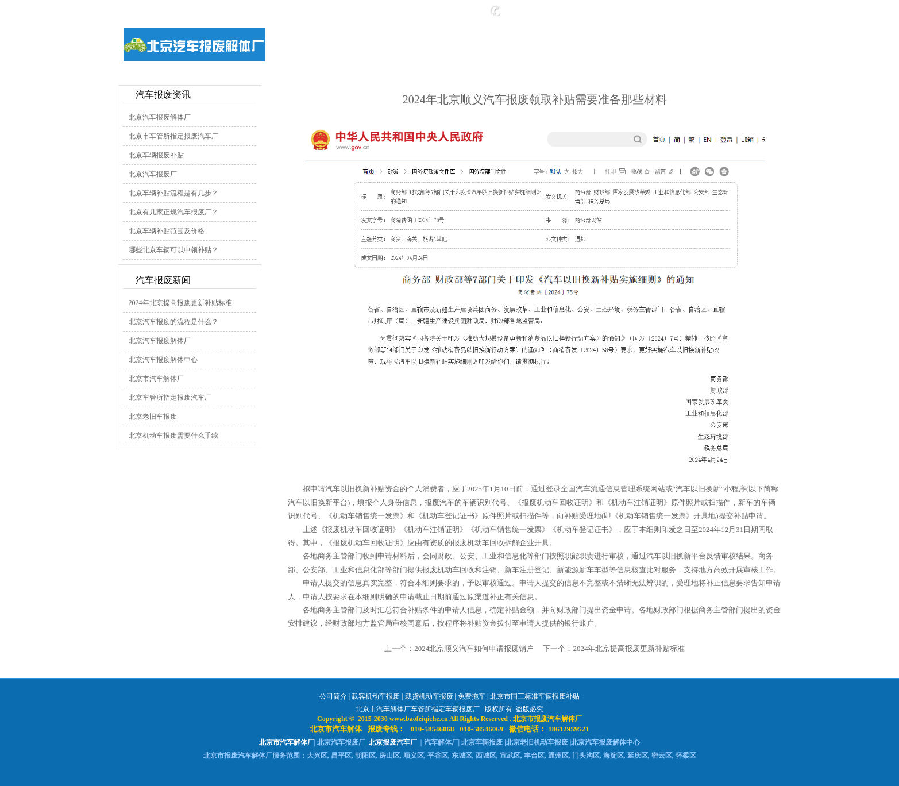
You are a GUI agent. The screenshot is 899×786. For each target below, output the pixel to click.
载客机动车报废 (376, 696)
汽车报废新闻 (163, 280)
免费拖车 (471, 696)
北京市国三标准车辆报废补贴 (535, 696)
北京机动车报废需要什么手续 (173, 435)
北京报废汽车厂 (393, 742)
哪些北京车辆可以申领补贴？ (173, 250)
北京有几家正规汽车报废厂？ (173, 212)
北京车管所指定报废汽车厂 (170, 398)
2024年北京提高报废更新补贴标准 (180, 303)
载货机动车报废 (429, 696)
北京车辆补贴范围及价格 (167, 231)
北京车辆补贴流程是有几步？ (173, 193)
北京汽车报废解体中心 (163, 360)
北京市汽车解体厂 (156, 379)
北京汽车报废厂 (153, 174)
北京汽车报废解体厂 (160, 117)
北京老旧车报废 (153, 417)
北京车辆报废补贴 (156, 155)
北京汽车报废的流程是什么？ (173, 322)
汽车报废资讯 (163, 94)
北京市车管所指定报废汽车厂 (173, 136)
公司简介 (333, 696)
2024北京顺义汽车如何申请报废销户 (474, 648)
